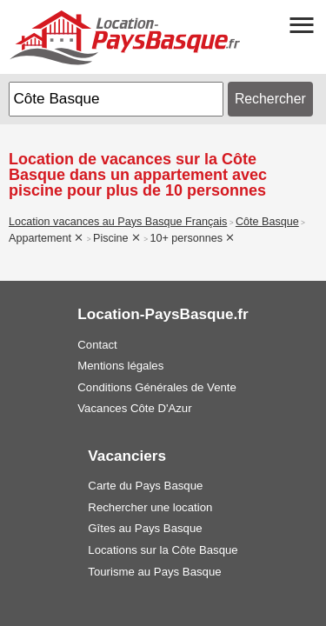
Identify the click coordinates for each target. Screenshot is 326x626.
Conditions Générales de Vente (156, 387)
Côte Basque (267, 222)
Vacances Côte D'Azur (134, 408)
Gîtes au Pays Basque (145, 528)
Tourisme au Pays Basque (154, 571)
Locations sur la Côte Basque (162, 549)
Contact (96, 344)
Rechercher (270, 98)
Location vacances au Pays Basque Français (118, 222)
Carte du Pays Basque (145, 485)
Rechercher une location (150, 507)
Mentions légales (120, 365)
